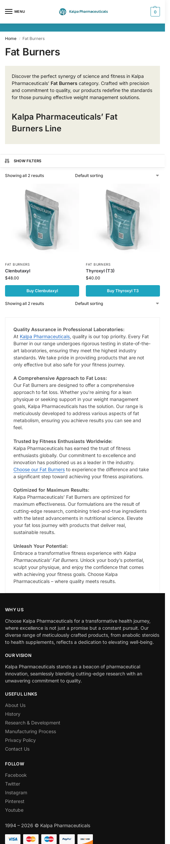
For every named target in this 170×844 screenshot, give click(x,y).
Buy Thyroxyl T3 (123, 290)
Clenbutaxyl (17, 270)
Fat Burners (17, 264)
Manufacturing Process (30, 731)
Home (10, 38)
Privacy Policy (20, 740)
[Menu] (15, 12)
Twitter (12, 784)
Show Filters (23, 161)
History (12, 714)
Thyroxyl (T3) (100, 270)
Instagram (16, 792)
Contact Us (17, 749)
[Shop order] (117, 176)
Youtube (14, 810)
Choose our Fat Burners (39, 469)
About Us (15, 705)
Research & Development (32, 722)
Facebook (16, 775)
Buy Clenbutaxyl (42, 290)
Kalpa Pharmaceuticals (45, 336)
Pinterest (14, 801)
